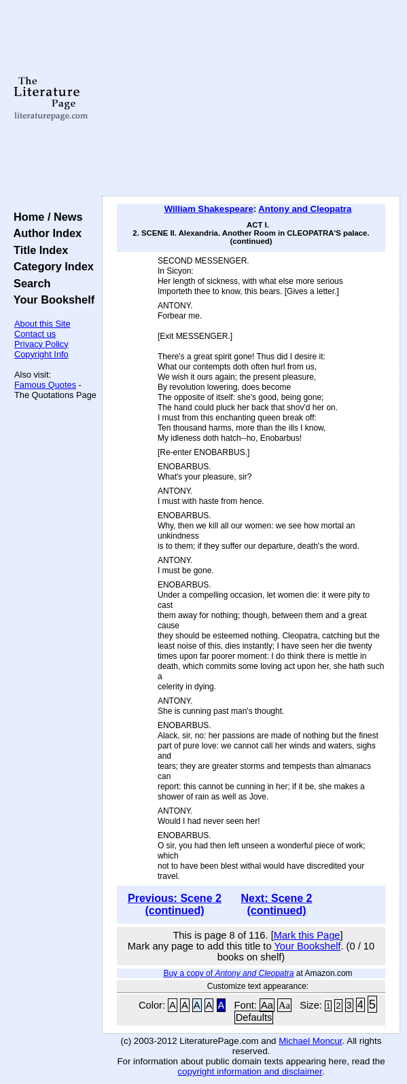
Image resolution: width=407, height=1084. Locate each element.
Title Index (37, 250)
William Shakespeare (208, 209)
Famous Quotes (45, 385)
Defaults (254, 1017)
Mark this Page (307, 935)
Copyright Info (41, 354)
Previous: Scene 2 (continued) (175, 904)
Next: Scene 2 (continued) (277, 904)
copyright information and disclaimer (249, 1071)
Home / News (45, 217)
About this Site (42, 324)
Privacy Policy (41, 344)
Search (28, 283)
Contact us (35, 334)
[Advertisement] (251, 98)
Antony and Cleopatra (304, 209)
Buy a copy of (228, 973)
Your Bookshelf (50, 299)
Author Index (44, 233)
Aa (267, 1005)
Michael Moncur (310, 1041)
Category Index (50, 266)
